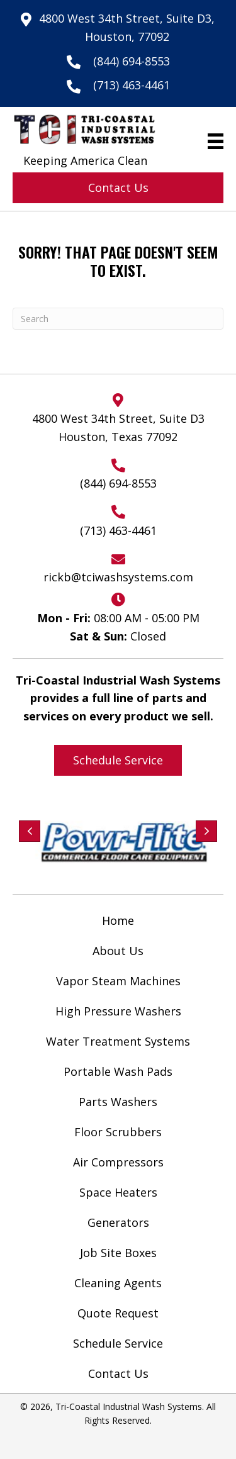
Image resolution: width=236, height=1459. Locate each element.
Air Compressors (118, 1162)
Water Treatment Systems (118, 1041)
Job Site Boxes (118, 1252)
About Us (118, 950)
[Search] (118, 319)
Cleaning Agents (118, 1282)
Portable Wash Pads (118, 1071)
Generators (118, 1222)
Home (118, 920)
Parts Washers (118, 1101)
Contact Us (118, 1373)
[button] (118, 187)
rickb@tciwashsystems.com (118, 576)
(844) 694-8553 (131, 61)
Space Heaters (118, 1192)
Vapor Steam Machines (118, 980)
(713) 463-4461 (131, 84)
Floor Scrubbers (118, 1131)
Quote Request (118, 1313)
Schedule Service (118, 1343)
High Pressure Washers (118, 1011)
